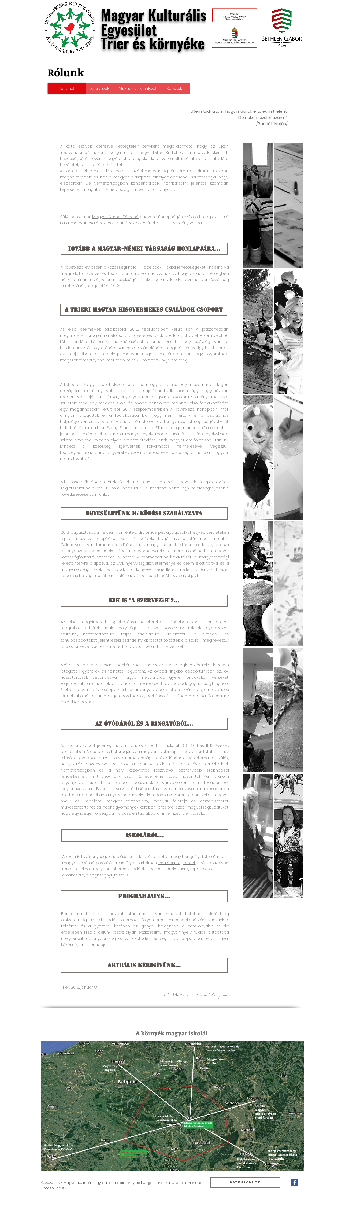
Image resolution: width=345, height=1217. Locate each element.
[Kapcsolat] (175, 88)
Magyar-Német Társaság (116, 217)
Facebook (151, 267)
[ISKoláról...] (144, 835)
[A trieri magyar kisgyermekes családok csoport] (143, 310)
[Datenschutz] (245, 1182)
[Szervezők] (100, 88)
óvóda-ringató (168, 671)
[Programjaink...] (144, 896)
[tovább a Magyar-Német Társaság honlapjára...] (144, 249)
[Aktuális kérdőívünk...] (144, 965)
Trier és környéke (153, 43)
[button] (258, 205)
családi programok (177, 862)
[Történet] (67, 88)
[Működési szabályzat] (137, 88)
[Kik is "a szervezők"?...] (144, 601)
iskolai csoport (80, 745)
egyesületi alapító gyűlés (204, 482)
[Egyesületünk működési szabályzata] (144, 513)
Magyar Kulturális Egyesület (153, 22)
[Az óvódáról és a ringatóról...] (144, 724)
